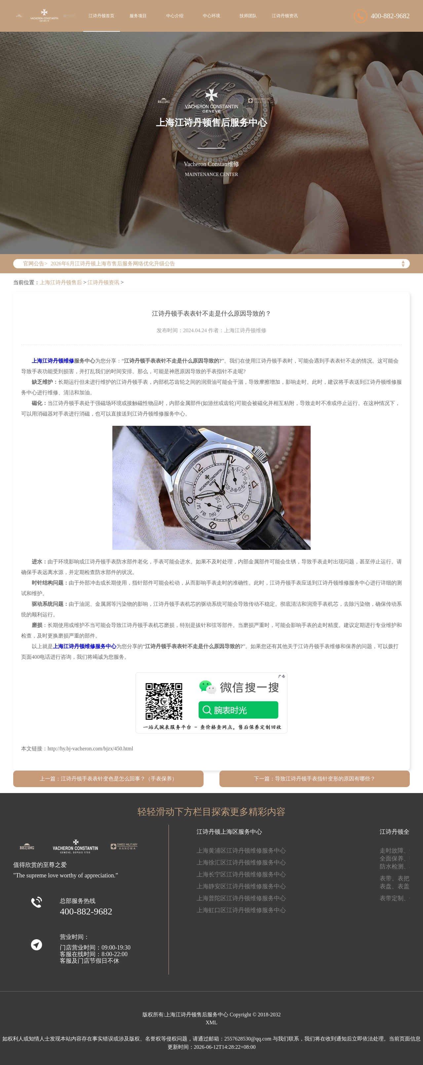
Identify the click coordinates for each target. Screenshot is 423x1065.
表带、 (389, 878)
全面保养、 (394, 858)
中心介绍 (174, 16)
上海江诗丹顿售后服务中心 (196, 1014)
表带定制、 (394, 898)
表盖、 (406, 886)
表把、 (406, 878)
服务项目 (138, 16)
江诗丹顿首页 (101, 16)
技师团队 (248, 16)
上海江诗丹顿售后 (61, 282)
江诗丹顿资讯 (285, 16)
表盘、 (389, 886)
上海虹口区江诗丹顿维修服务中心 (241, 910)
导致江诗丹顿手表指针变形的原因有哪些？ (325, 778)
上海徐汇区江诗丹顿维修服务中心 (241, 862)
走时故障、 (394, 850)
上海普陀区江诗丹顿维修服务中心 (241, 898)
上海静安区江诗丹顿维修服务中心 (241, 886)
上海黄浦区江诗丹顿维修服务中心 (241, 850)
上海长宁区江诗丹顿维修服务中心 (241, 874)
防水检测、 (394, 866)
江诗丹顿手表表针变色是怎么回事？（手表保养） (119, 778)
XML (211, 1022)
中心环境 (211, 16)
